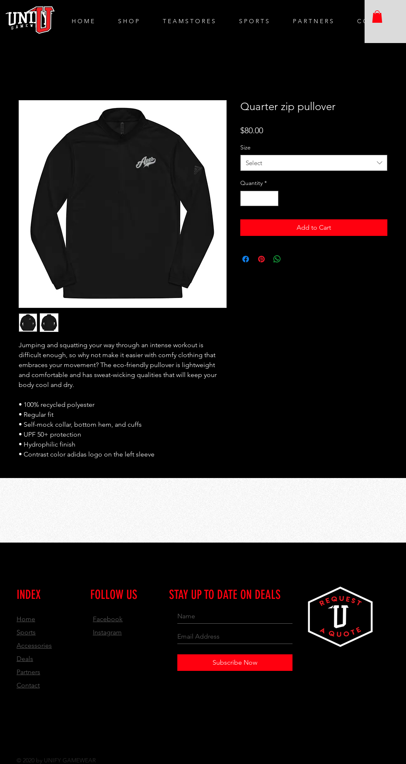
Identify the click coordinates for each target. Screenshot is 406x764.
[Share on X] (293, 259)
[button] (377, 16)
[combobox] (313, 163)
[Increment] (272, 198)
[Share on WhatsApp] (277, 259)
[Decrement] (247, 198)
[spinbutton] (259, 198)
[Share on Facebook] (246, 259)
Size (245, 147)
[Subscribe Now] (234, 662)
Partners (28, 672)
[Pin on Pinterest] (261, 259)
